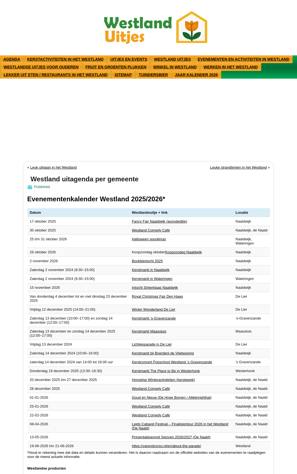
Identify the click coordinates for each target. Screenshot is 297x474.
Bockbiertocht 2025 (147, 261)
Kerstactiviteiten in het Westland (65, 59)
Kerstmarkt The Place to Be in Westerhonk (166, 371)
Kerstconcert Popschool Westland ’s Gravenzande (172, 362)
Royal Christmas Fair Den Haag (157, 296)
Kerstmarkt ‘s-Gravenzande (154, 318)
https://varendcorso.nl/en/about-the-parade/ (166, 446)
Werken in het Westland (230, 67)
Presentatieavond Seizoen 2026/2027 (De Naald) (171, 437)
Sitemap (123, 75)
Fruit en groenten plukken (115, 67)
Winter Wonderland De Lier (153, 309)
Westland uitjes (172, 59)
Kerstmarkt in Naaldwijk (151, 270)
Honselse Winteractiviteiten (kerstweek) (163, 380)
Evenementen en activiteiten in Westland (243, 59)
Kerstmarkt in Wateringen (152, 279)
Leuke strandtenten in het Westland (238, 167)
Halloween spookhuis (149, 239)
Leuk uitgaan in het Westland (53, 167)
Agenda (11, 59)
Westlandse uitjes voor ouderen (41, 67)
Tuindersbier (153, 75)
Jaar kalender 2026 (196, 75)
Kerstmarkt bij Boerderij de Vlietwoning (163, 353)
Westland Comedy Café (151, 230)
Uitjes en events (128, 59)
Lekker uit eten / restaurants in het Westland (56, 75)
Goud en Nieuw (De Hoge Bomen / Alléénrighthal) (172, 397)
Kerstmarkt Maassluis (149, 331)
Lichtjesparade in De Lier (152, 344)
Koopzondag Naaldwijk (183, 252)
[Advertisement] (148, 120)
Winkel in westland (175, 67)
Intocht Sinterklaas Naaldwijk (155, 287)
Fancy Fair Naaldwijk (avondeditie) (159, 221)
